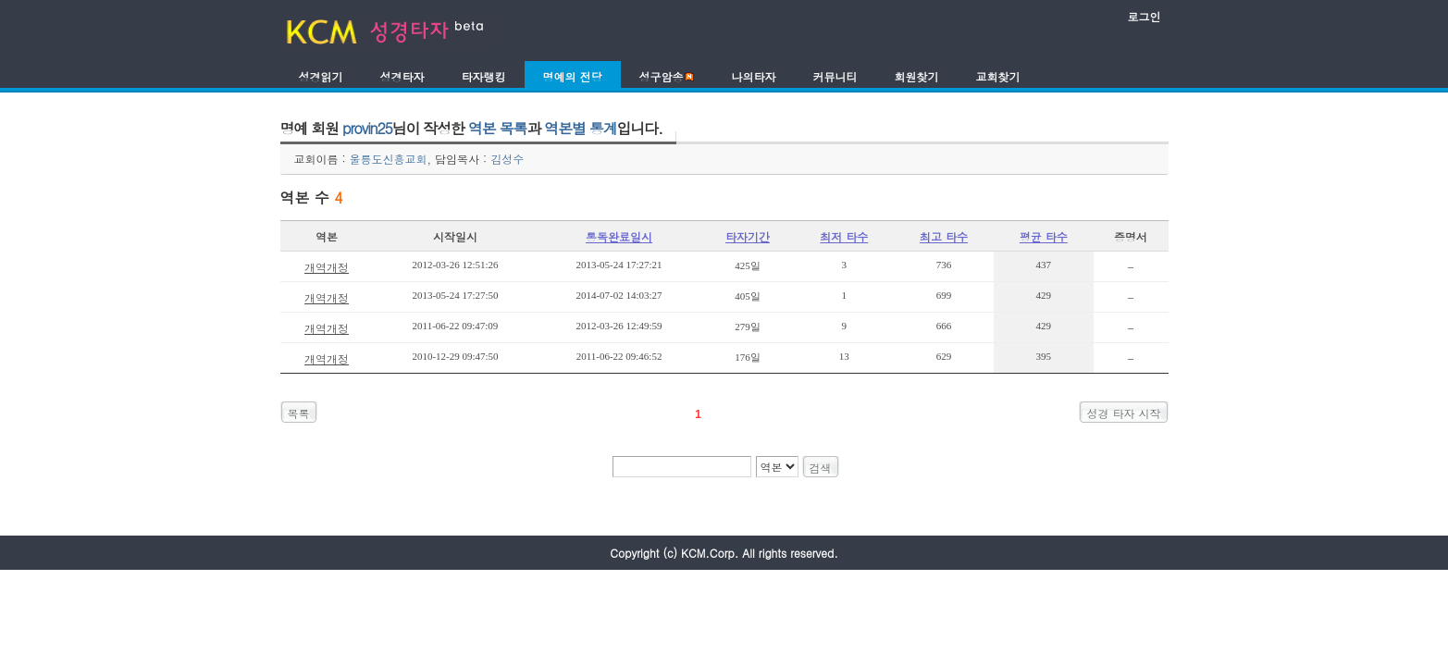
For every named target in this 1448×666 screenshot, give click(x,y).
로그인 (1144, 16)
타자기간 (747, 236)
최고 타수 (944, 236)
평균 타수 (1044, 236)
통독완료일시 (619, 236)
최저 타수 (844, 236)
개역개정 (326, 267)
